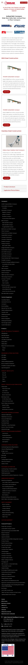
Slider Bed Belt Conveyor (7, 224)
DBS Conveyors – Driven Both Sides (9, 564)
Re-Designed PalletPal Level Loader (9, 570)
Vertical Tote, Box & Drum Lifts (8, 291)
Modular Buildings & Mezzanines (8, 497)
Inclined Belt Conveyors (6, 249)
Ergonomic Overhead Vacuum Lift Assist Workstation (13, 582)
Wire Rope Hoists (5, 397)
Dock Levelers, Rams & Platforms (9, 484)
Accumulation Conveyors (7, 206)
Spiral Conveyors (5, 272)
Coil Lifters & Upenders (6, 339)
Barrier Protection (5, 532)
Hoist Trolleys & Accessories (7, 403)
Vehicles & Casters (6, 492)
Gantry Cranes (4, 463)
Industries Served (6, 611)
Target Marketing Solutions (17, 662)
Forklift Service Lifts (7, 371)
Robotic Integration (5, 318)
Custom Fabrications (6, 324)
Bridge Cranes (4, 451)
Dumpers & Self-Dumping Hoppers (9, 488)
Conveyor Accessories (6, 237)
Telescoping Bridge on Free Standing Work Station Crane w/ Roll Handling (12, 585)
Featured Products (6, 523)
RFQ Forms (4, 601)
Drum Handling (4, 306)
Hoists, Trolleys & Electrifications (11, 384)
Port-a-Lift (4, 377)
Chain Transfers (5, 283)
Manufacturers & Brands (8, 613)
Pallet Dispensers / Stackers (7, 471)
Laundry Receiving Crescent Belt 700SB (10, 530)
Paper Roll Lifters (5, 337)
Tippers (4, 381)
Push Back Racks (5, 423)
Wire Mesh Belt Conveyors (7, 293)
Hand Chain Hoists (6, 388)
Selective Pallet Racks (6, 414)
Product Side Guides (6, 547)
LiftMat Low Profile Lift (6, 574)
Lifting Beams (4, 333)
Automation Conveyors (6, 210)
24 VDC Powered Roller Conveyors (9, 204)
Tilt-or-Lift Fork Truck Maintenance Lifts (10, 580)
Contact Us (4, 607)
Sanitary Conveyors (6, 214)
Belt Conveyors (4, 220)
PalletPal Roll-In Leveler (6, 578)
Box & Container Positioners (7, 363)
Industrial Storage (5, 429)
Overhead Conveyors (6, 256)
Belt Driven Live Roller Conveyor (8, 229)
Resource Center (6, 603)
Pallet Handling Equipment (7, 361)
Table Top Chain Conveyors (7, 274)
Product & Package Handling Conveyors (10, 262)
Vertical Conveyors (5, 285)
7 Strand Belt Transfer (6, 566)
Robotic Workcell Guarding (8, 512)
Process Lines (4, 316)
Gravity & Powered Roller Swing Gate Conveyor (12, 539)
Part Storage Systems (6, 322)
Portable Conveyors (6, 260)
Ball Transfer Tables (6, 245)
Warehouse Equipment (7, 478)
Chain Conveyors (5, 231)
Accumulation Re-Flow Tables (8, 264)
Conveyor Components (6, 239)
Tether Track (5, 516)
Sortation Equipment (6, 270)
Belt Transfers (5, 281)
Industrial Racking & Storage (10, 412)
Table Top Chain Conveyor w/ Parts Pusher (11, 592)
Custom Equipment (6, 297)
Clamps (3, 347)
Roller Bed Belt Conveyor (7, 222)
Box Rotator (4, 588)
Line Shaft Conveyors (6, 251)
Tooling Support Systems (7, 459)
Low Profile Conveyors (6, 254)
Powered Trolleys (6, 407)
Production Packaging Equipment (11, 431)
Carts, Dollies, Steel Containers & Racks (10, 482)
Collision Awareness (6, 506)
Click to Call (24, 2)
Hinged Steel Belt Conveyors (7, 247)
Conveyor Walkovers (6, 553)
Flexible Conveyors (5, 241)
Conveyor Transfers (6, 278)
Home (3, 599)
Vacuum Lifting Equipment (7, 449)
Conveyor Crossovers (6, 555)
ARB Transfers (5, 266)
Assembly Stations (5, 300)
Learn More (6, 91)
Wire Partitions (5, 495)
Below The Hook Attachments (10, 331)
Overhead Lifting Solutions (9, 445)
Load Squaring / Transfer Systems (9, 469)
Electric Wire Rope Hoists (7, 401)
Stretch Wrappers (6, 439)
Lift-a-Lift (4, 373)
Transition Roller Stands (6, 557)
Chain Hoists (4, 386)
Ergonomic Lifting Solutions (9, 353)
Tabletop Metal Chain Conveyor (8, 594)
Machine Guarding (6, 510)
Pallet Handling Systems (6, 310)
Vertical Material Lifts (6, 289)
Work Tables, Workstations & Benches (10, 499)
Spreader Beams (5, 335)
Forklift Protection (5, 534)
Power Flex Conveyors (6, 526)
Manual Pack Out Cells (6, 308)
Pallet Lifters (4, 343)
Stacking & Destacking (6, 320)
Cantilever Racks (5, 421)
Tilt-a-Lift (4, 375)
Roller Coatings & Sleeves (7, 559)
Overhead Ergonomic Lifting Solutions (9, 447)
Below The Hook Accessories (7, 345)
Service (3, 639)
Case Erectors (5, 433)
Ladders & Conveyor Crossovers (9, 490)
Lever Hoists (4, 390)
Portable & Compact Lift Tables (8, 365)
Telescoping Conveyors (6, 276)
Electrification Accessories (7, 409)
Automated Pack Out (6, 302)
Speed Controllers (5, 537)
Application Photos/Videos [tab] (11, 190)
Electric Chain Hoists (6, 394)
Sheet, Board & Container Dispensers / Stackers (12, 475)
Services (3, 609)
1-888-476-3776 (7, 624)
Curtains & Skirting (6, 508)
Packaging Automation (8, 466)
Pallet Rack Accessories (6, 416)
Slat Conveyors (4, 268)
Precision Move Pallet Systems (8, 218)
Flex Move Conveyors (6, 216)
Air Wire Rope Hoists (6, 399)
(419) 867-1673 (7, 626)
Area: (6, 639)
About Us (4, 605)
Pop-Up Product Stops (6, 545)
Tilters (3, 379)
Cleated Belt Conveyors (6, 235)
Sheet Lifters (4, 341)
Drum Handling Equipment (7, 486)
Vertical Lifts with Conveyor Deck (9, 287)
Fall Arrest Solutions (5, 461)
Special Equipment (5, 367)
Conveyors (4, 201)
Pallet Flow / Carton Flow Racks (8, 425)
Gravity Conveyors (5, 243)
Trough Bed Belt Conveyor (7, 226)
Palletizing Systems (5, 314)
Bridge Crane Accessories (7, 453)
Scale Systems (5, 441)
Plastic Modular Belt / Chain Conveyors (10, 258)
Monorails (3, 455)
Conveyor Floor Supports (7, 549)
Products (3, 328)
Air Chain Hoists (5, 392)
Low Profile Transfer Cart (7, 590)
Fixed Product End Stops (6, 543)
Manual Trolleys (5, 405)
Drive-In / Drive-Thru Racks (7, 427)
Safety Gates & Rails (6, 514)
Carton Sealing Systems (7, 437)
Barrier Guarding (5, 504)
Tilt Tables (3, 357)
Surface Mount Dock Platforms (8, 572)
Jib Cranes (3, 457)
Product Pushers (5, 541)
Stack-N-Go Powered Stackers (8, 576)
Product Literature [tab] (9, 187)
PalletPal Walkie (5, 568)
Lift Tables (3, 355)
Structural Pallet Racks (6, 419)
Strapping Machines (6, 435)
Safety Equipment (6, 502)
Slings (3, 350)
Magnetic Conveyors (6, 212)
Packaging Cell (4, 561)
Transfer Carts (4, 312)
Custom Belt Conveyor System (8, 528)
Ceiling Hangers (5, 551)
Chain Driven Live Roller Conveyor (9, 233)
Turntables (4, 208)
